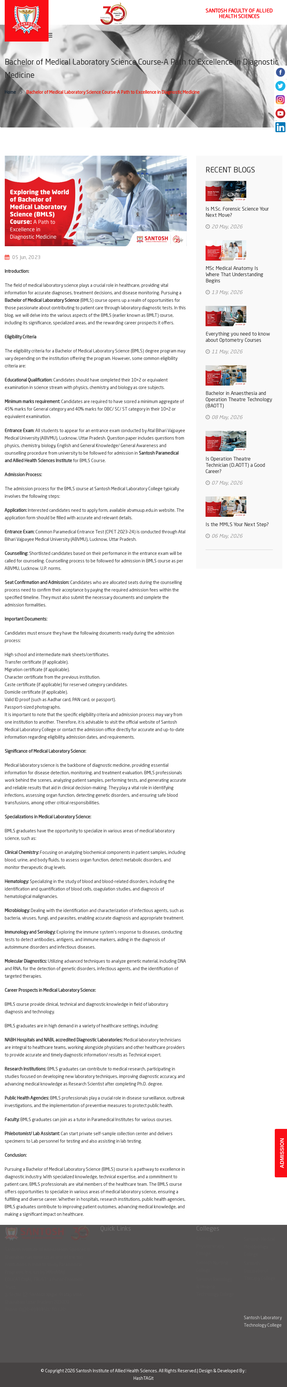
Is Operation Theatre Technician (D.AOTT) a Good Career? (235, 465)
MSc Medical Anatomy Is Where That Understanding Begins (234, 275)
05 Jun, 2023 (26, 257)
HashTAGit (143, 1378)
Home (10, 92)
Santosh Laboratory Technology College (263, 1322)
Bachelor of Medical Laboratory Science (42, 300)
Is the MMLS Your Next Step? (237, 524)
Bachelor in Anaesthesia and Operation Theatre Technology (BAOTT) (239, 400)
